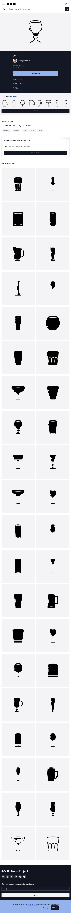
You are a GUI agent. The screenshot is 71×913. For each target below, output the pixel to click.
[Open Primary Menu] (3, 4)
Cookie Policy (32, 904)
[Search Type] (5, 9)
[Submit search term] (67, 9)
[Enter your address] (35, 889)
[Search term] (36, 9)
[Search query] (35, 146)
